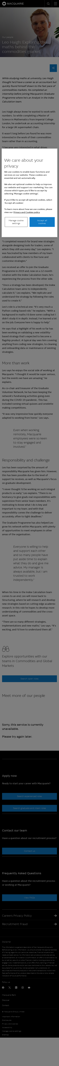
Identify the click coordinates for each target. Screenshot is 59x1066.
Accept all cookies (42, 222)
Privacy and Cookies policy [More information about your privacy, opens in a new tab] (26, 212)
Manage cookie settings (16, 222)
